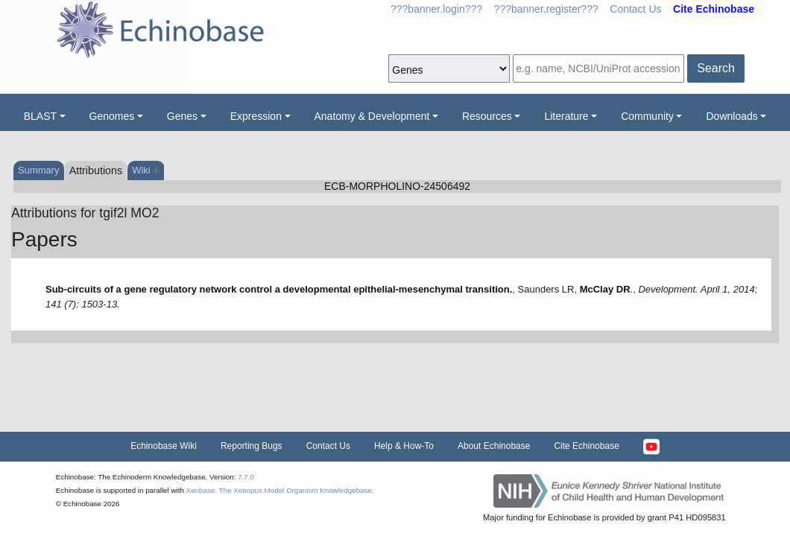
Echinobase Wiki (163, 446)
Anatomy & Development (372, 116)
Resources (487, 116)
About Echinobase (494, 446)
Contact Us (635, 9)
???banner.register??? (546, 9)
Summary (39, 170)
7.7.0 (246, 477)
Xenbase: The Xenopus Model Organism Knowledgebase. (280, 490)
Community (647, 116)
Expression (256, 116)
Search (716, 68)
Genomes (112, 116)
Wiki (145, 170)
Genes (182, 116)
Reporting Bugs (251, 446)
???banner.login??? (436, 9)
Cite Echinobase (586, 446)
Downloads (731, 116)
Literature (566, 116)
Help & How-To (404, 446)
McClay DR (605, 289)
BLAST (40, 116)
